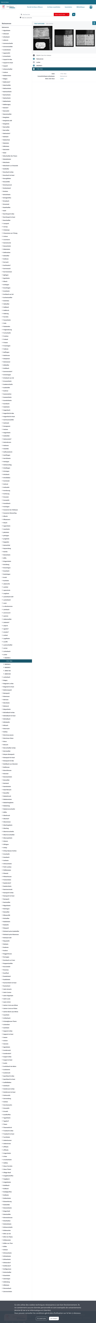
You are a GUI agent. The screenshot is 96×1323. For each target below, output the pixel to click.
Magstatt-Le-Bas (8, 683)
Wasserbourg (7, 1201)
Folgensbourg (7, 330)
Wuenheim (6, 1275)
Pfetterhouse (7, 876)
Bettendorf (6, 133)
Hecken (5, 429)
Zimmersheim (7, 1291)
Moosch (5, 745)
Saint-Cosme (7, 992)
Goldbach (6, 368)
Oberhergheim (7, 825)
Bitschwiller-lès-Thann (10, 156)
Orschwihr (6, 854)
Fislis (4, 323)
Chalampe (6, 230)
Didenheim (6, 249)
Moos (5, 741)
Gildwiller (6, 365)
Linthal (5, 635)
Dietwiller (6, 256)
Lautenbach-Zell (8, 597)
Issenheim (6, 529)
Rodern (5, 950)
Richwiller (6, 918)
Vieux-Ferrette (7, 1166)
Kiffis (4, 558)
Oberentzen (7, 822)
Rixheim (5, 944)
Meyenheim (7, 709)
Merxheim (6, 703)
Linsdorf (5, 632)
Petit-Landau (7, 867)
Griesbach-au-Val (8, 378)
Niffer (5, 812)
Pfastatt (5, 873)
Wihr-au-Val (7, 1233)
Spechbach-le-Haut (9, 1079)
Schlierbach (6, 1018)
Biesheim (6, 143)
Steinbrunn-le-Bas (8, 1089)
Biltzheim (6, 146)
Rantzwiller (6, 902)
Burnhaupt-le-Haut (9, 217)
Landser (5, 587)
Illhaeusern (6, 519)
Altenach (6, 34)
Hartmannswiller (8, 420)
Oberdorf (6, 818)
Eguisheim (6, 278)
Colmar (5, 236)
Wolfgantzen (7, 1269)
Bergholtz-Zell (7, 120)
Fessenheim (7, 320)
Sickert (5, 1040)
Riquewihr (6, 941)
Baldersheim (7, 75)
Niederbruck (7, 796)
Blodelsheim (7, 159)
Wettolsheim (7, 1224)
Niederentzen (7, 799)
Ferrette (5, 317)
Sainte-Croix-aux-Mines (10, 1005)
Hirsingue (6, 471)
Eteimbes (6, 301)
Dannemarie (7, 243)
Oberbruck (6, 815)
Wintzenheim (7, 1253)
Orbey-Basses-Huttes (9, 851)
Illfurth (5, 516)
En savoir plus (41, 1318)
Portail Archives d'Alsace (35, 7)
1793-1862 (9, 661)
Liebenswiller (7, 619)
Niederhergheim (8, 802)
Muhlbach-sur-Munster (10, 764)
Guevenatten (7, 394)
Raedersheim (7, 886)
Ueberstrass (7, 1143)
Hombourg (6, 490)
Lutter (5, 654)
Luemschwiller (7, 645)
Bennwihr (6, 111)
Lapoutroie (6, 590)
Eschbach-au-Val (8, 294)
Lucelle (5, 642)
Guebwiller (6, 387)
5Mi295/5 (7, 667)
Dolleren (6, 259)
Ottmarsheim (7, 864)
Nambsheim (7, 786)
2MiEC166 (8, 671)
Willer (5, 1246)
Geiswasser (6, 362)
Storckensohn (7, 1105)
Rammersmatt (7, 889)
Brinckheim (6, 194)
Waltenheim (7, 1198)
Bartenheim (7, 95)
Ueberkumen (7, 1140)
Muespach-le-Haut (9, 757)
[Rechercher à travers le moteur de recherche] (37, 14)
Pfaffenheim (7, 870)
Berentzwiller (7, 114)
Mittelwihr (6, 722)
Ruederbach (7, 976)
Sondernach (7, 1050)
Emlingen (6, 284)
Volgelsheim (7, 1182)
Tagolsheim (6, 1118)
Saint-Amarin (7, 989)
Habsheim (6, 407)
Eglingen (6, 275)
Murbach (6, 783)
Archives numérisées (53, 7)
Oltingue (6, 844)
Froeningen (6, 346)
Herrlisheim (7, 458)
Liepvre (5, 625)
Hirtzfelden (6, 478)
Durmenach (7, 268)
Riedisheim (6, 921)
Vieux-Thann (7, 1169)
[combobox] (61, 14)
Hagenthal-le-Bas (8, 413)
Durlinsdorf (6, 265)
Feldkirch (6, 310)
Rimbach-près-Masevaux (11, 934)
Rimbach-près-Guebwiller (11, 931)
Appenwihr (6, 53)
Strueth (5, 1111)
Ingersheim (6, 526)
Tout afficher (39, 23)
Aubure (5, 72)
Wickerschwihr (8, 1227)
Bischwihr (6, 149)
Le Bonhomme (7, 606)
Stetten (5, 1102)
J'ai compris (53, 1318)
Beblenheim (7, 101)
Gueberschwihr (8, 384)
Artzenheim (7, 56)
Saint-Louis (6, 999)
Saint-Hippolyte (8, 995)
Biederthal (6, 140)
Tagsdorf (6, 1121)
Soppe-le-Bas (7, 1057)
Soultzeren (6, 1069)
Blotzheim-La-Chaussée (10, 165)
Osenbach (6, 857)
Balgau (5, 79)
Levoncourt (6, 613)
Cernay (5, 227)
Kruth (5, 577)
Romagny (6, 957)
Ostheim (6, 860)
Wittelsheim (7, 1256)
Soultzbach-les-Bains (9, 1066)
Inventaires (68, 7)
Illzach (5, 523)
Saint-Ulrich (7, 1002)
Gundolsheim (7, 400)
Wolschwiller (7, 1272)
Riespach (6, 928)
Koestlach (6, 571)
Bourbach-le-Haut (8, 175)
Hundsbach (6, 503)
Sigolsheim (6, 1047)
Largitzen (6, 593)
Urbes (5, 1156)
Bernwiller (6, 127)
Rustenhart (6, 986)
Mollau (5, 732)
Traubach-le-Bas (8, 1131)
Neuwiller (6, 793)
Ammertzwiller (8, 46)
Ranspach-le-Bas (8, 892)
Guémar (5, 391)
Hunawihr (6, 500)
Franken (5, 336)
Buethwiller (6, 207)
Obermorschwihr (8, 831)
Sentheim (6, 1028)
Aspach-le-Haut (8, 63)
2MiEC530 (8, 674)
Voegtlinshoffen (8, 1176)
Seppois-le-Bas (7, 1031)
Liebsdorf (6, 622)
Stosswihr (6, 1108)
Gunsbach (6, 404)
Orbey (5, 847)
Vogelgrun (6, 1179)
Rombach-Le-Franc (9, 960)
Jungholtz (6, 539)
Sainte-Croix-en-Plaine (10, 1008)
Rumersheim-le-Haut (9, 983)
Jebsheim (6, 532)
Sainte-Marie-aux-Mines (10, 1012)
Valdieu (5, 1163)
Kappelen (6, 542)
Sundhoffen (7, 1114)
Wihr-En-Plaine (8, 1237)
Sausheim (6, 1015)
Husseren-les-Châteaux (10, 510)
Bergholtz (6, 124)
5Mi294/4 (7, 664)
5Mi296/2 (7, 658)
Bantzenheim (7, 91)
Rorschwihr (6, 966)
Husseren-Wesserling (9, 513)
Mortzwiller (6, 751)
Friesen (5, 342)
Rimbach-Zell (7, 938)
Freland (5, 339)
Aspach (5, 66)
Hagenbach (6, 410)
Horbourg (6, 494)
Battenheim (7, 98)
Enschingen (6, 288)
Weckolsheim (7, 1208)
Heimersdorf (7, 439)
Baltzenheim (7, 88)
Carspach (6, 223)
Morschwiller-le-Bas (9, 748)
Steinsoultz (6, 1095)
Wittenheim (7, 1259)
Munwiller (6, 780)
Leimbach (6, 609)
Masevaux (6, 696)
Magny (5, 680)
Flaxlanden (6, 326)
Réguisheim (7, 905)
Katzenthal (6, 545)
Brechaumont (7, 185)
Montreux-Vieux (8, 738)
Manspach (6, 693)
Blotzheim (6, 162)
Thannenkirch (7, 1127)
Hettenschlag (7, 465)
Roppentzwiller (8, 963)
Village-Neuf (7, 1172)
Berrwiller (6, 130)
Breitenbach (7, 188)
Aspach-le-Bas (7, 59)
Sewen (5, 1037)
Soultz (5, 1063)
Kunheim (6, 580)
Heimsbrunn (7, 442)
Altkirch (5, 40)
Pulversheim (7, 880)
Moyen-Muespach (8, 754)
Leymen (5, 616)
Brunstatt (6, 204)
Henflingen (6, 455)
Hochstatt (6, 481)
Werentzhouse (7, 1217)
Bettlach (5, 137)
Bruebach (6, 201)
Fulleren (5, 349)
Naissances (5, 27)
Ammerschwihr (8, 43)
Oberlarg (6, 828)
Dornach (6, 262)
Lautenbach (7, 600)
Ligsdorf (5, 629)
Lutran (5, 648)
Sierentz (5, 1044)
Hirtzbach (6, 474)
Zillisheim (6, 1285)
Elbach (5, 281)
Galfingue (6, 352)
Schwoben (6, 1024)
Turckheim (6, 1137)
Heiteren (6, 445)
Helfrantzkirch (7, 452)
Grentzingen (7, 375)
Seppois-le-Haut (8, 1034)
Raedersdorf (7, 883)
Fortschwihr (7, 333)
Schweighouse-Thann (10, 1021)
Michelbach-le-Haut (9, 716)
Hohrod (5, 484)
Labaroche (6, 584)
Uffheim (5, 1147)
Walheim (6, 1195)
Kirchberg (6, 564)
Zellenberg (6, 1282)
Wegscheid (6, 1211)
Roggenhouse (7, 954)
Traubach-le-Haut (8, 1134)
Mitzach (5, 725)
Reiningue (6, 909)
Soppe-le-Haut (7, 1060)
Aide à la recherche (27, 17)
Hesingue (6, 461)
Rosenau (6, 970)
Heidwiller (6, 436)
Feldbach (6, 307)
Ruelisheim (6, 979)
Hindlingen (6, 468)
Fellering (6, 313)
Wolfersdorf (7, 1266)
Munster (6, 773)
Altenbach (6, 37)
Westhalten (6, 1221)
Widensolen (7, 1230)
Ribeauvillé (6, 915)
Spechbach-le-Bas (8, 1076)
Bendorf (5, 108)
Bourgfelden (7, 178)
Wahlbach (6, 1185)
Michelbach (6, 719)
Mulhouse (6, 767)
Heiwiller (6, 449)
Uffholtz (5, 1150)
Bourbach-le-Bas (8, 172)
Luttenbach (6, 651)
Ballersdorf (6, 82)
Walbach (6, 1188)
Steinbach (6, 1086)
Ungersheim (7, 1153)
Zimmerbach (7, 1288)
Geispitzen (6, 358)
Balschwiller (7, 85)
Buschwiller (6, 220)
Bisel (4, 153)
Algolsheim (6, 30)
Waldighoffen (7, 1192)
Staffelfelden (7, 1082)
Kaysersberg (7, 548)
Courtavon (6, 239)
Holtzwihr (6, 487)
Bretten (5, 191)
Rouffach (6, 973)
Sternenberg (7, 1098)
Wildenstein (7, 1240)
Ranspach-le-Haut (8, 896)
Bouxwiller (6, 182)
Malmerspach (7, 690)
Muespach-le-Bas (8, 761)
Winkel (5, 1250)
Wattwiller (6, 1205)
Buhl (4, 210)
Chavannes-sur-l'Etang (10, 233)
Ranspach (6, 899)
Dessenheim (7, 246)
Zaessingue (6, 1279)
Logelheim (6, 638)
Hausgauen (6, 426)
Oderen (5, 841)
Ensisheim (6, 291)
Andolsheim (7, 50)
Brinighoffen (7, 198)
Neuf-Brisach (7, 790)
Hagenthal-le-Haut (9, 416)
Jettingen (6, 535)
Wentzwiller (7, 1214)
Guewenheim (7, 397)
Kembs (5, 551)
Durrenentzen (7, 272)
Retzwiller (6, 912)
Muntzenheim (7, 777)
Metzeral (6, 706)
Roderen (6, 947)
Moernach (6, 728)
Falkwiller (6, 304)
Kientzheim (6, 555)
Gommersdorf (7, 371)
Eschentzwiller (7, 297)
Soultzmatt (6, 1073)
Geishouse (6, 355)
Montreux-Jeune (8, 735)
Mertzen (5, 699)
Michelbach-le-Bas (9, 712)
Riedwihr (6, 925)
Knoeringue (6, 568)
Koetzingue (6, 574)
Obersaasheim (7, 838)
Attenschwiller (7, 69)
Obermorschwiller (9, 835)
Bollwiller (6, 169)
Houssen (6, 497)
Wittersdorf (7, 1262)
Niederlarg (6, 806)
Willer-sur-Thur (8, 1243)
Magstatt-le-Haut (8, 687)
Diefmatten (6, 252)
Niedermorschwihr (9, 809)
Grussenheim (7, 381)
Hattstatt (6, 423)
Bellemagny (7, 104)
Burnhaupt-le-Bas (8, 214)
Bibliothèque (81, 7)
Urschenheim (7, 1159)
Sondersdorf (7, 1053)
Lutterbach (6, 677)
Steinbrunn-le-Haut (9, 1092)
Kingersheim (7, 561)
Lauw (5, 603)
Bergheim (6, 117)
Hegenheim (6, 432)
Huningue (6, 506)
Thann (5, 1124)
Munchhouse (7, 770)
